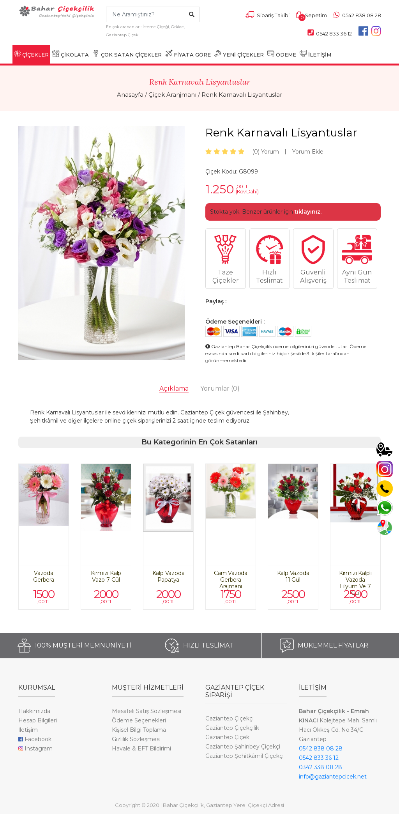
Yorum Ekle (307, 151)
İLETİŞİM (315, 54)
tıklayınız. (308, 211)
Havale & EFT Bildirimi (141, 748)
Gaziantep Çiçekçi (229, 718)
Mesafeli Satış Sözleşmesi (146, 711)
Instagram (35, 748)
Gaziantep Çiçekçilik (232, 727)
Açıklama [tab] (174, 388)
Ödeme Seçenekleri (139, 720)
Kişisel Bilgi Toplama (139, 729)
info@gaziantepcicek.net (333, 776)
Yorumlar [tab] (220, 388)
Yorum (265, 151)
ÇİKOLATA (70, 54)
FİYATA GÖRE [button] (188, 54)
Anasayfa (130, 94)
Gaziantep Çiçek (227, 737)
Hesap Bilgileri (37, 720)
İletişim (28, 729)
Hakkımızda (34, 711)
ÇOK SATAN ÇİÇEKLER (127, 54)
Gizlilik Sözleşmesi (136, 739)
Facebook (34, 739)
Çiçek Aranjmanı (172, 94)
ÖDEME (281, 54)
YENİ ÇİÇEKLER (239, 54)
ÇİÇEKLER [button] (31, 54)
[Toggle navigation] (22, 28)
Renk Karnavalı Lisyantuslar (241, 94)
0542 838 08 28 (321, 748)
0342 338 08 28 (320, 767)
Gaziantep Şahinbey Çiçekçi (242, 746)
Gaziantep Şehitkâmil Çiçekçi (244, 755)
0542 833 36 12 (319, 757)
